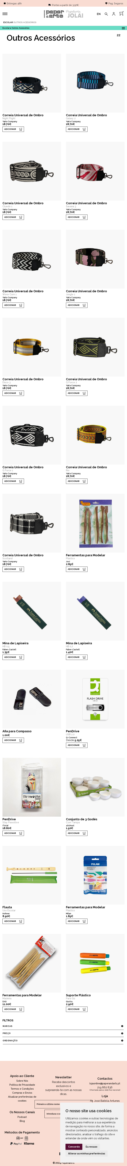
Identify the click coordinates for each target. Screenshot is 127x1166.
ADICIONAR (10, 129)
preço (63, 1033)
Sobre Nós (22, 1080)
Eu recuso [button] (91, 1146)
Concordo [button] (74, 1146)
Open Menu (123, 28)
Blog (22, 1121)
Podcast (22, 1117)
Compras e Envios (22, 1092)
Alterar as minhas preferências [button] (86, 1153)
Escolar (8, 22)
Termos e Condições (22, 1088)
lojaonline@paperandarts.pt (104, 1083)
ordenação (63, 1040)
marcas (63, 1026)
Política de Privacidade (22, 1084)
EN (99, 14)
